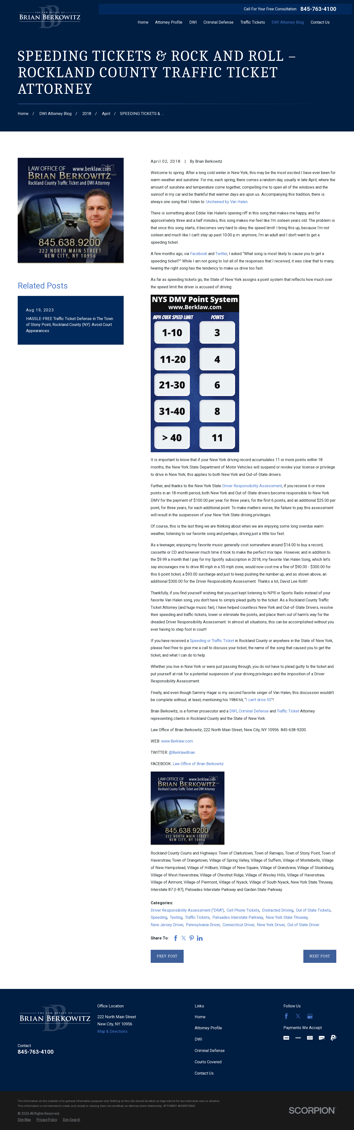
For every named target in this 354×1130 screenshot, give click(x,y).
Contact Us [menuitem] (320, 22)
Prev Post (167, 956)
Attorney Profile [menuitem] (168, 22)
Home (200, 1017)
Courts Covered (208, 1062)
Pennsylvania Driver (203, 924)
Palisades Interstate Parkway (237, 917)
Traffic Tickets (197, 917)
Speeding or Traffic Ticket (212, 640)
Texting (176, 917)
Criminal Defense (254, 711)
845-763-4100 (318, 9)
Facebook (198, 253)
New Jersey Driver (167, 924)
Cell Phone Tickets (243, 910)
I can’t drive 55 (258, 699)
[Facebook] (286, 1016)
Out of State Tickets (313, 910)
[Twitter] (298, 1016)
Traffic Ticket (288, 711)
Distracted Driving (277, 910)
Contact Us (204, 1073)
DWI (233, 711)
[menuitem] (24, 1120)
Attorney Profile (208, 1028)
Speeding (159, 917)
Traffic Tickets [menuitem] (252, 22)
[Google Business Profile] (310, 1016)
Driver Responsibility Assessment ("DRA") (187, 910)
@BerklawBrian (182, 752)
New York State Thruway (287, 917)
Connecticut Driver (238, 924)
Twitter (221, 253)
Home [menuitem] (143, 22)
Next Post (320, 956)
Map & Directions (112, 1031)
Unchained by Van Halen (227, 201)
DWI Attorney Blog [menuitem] (288, 22)
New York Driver (271, 924)
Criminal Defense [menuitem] (219, 22)
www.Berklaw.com (177, 741)
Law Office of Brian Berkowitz (198, 763)
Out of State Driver (303, 924)
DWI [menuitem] (193, 22)
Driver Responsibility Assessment (252, 486)
